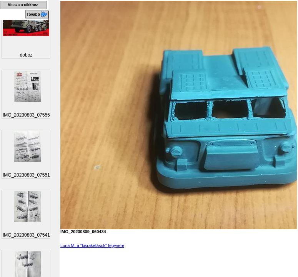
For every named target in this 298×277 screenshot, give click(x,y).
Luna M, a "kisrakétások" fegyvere (92, 245)
